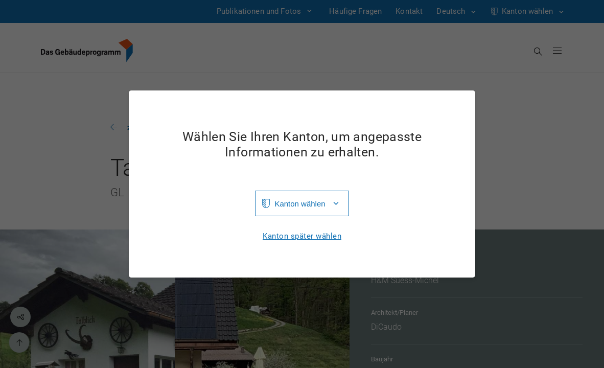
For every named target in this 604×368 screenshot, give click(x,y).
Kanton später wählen (302, 236)
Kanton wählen (299, 203)
